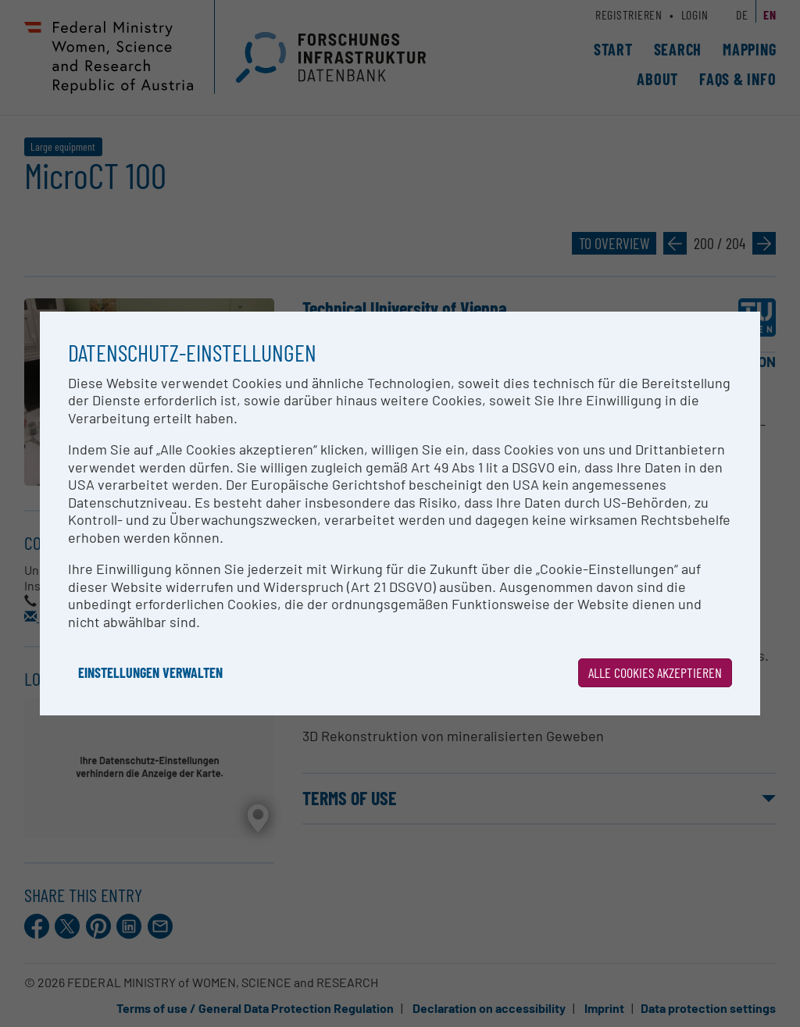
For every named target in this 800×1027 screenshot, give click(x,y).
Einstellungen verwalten (150, 672)
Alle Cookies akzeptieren (655, 672)
